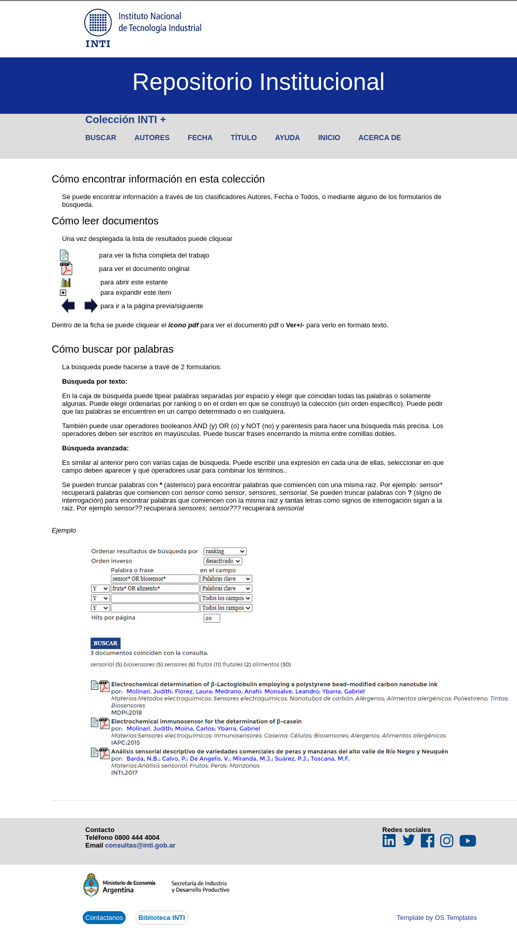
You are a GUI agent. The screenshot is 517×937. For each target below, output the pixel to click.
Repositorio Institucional (258, 81)
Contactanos (104, 917)
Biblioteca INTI (162, 917)
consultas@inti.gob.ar (140, 845)
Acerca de (379, 137)
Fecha (200, 137)
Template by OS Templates (437, 917)
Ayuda (287, 137)
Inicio (329, 137)
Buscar (100, 137)
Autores (152, 137)
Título (244, 137)
